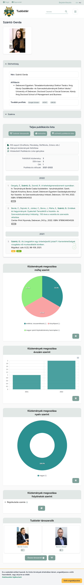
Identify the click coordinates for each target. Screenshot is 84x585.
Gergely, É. (16, 185)
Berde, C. (15, 208)
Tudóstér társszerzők (19, 133)
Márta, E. (53, 208)
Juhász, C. (34, 208)
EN (77, 3)
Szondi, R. (36, 185)
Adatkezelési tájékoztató (12, 577)
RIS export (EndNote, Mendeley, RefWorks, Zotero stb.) (33, 145)
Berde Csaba (23, 547)
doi (13, 251)
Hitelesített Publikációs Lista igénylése (25, 151)
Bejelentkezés (65, 2)
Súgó (6, 2)
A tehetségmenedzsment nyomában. (57, 185)
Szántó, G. (26, 185)
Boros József (61, 547)
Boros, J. (44, 208)
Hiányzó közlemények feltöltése (22, 148)
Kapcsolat (17, 2)
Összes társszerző (35, 558)
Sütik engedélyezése (72, 581)
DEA (13, 201)
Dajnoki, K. (25, 208)
